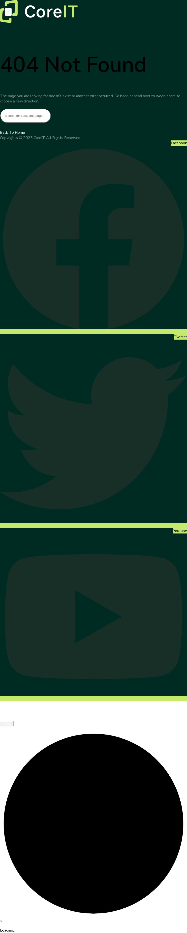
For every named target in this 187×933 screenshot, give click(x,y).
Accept (7, 723)
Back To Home (12, 132)
